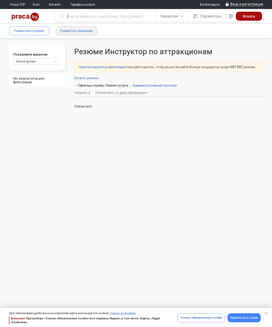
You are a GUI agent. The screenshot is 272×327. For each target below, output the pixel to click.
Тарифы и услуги (82, 4)
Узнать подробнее (123, 313)
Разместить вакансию (76, 31)
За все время (36, 61)
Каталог (55, 4)
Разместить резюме (29, 31)
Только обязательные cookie (201, 317)
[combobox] (172, 16)
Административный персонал (155, 85)
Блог (36, 4)
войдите (120, 67)
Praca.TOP (17, 4)
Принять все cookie (244, 317)
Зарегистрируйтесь (93, 67)
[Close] (266, 313)
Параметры (207, 16)
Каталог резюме (86, 78)
